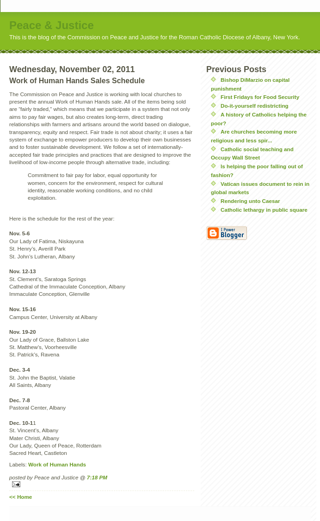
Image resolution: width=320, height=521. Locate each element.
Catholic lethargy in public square (264, 210)
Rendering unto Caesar (250, 201)
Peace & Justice (51, 25)
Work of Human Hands (57, 464)
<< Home (20, 497)
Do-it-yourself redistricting (255, 106)
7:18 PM (97, 477)
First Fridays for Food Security (260, 97)
